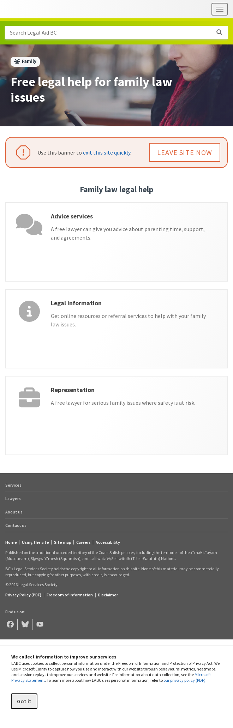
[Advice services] (116, 242)
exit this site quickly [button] (106, 152)
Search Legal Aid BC (118, 32)
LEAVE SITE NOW (184, 152)
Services (13, 485)
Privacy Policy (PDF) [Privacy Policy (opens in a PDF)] (23, 594)
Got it (24, 701)
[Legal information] (116, 328)
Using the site (35, 542)
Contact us (15, 525)
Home (11, 542)
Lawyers (13, 498)
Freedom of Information (70, 594)
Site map (62, 542)
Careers (83, 542)
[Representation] (116, 415)
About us (14, 512)
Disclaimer (108, 594)
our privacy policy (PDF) (184, 680)
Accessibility (108, 542)
